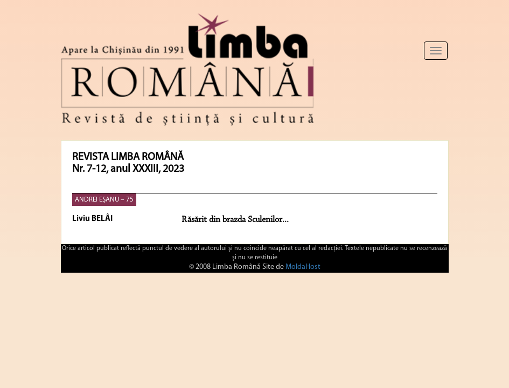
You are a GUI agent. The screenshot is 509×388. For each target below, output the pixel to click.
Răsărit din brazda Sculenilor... (235, 220)
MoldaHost (302, 267)
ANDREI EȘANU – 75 (104, 199)
